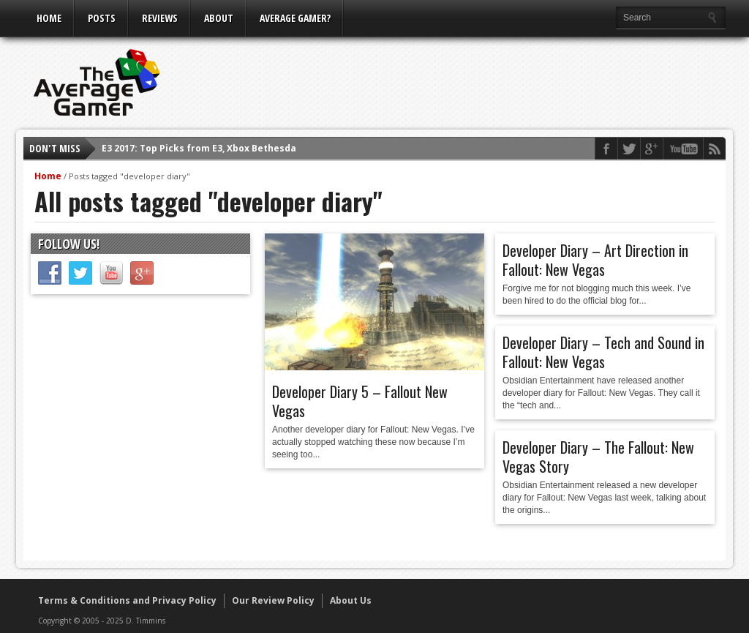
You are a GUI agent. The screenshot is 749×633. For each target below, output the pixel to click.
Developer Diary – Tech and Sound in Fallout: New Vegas (603, 352)
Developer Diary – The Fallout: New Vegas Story (598, 456)
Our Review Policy (273, 600)
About (218, 18)
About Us (351, 600)
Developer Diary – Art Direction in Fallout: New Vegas (595, 259)
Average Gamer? (295, 18)
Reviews (160, 18)
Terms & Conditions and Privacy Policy (127, 600)
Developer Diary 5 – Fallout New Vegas (360, 401)
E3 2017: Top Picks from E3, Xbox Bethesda (199, 148)
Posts (102, 18)
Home (49, 18)
